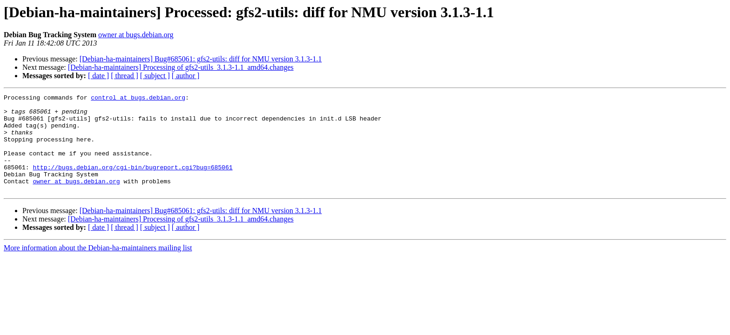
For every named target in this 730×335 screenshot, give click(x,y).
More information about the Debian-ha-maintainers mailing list (98, 267)
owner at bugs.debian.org (135, 35)
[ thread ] (124, 76)
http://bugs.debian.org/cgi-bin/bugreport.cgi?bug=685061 (132, 182)
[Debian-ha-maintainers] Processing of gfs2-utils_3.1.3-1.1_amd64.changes (181, 67)
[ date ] (98, 76)
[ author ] (186, 76)
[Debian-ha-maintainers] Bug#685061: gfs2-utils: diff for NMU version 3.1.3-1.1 (201, 59)
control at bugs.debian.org (138, 98)
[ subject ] (155, 76)
